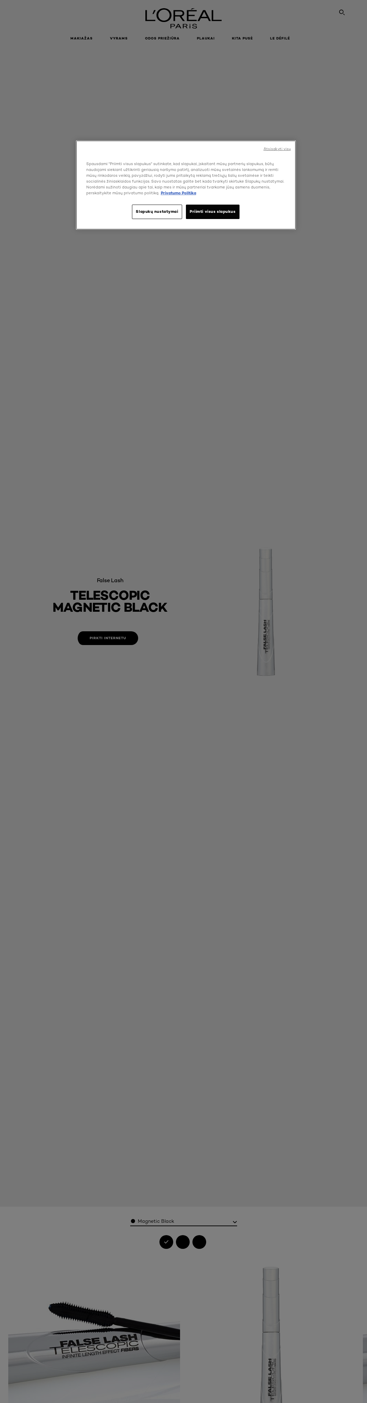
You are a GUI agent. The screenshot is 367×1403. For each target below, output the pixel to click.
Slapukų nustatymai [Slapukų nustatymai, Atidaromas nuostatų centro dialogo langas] (157, 211)
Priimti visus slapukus (213, 211)
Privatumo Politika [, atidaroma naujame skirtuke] (178, 193)
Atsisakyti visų (277, 149)
